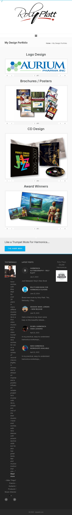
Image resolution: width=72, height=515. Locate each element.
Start (9, 495)
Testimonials (10, 262)
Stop (11, 495)
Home (48, 43)
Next (14, 499)
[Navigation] (36, 36)
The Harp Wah (15, 248)
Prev (6, 499)
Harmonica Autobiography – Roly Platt (40, 270)
